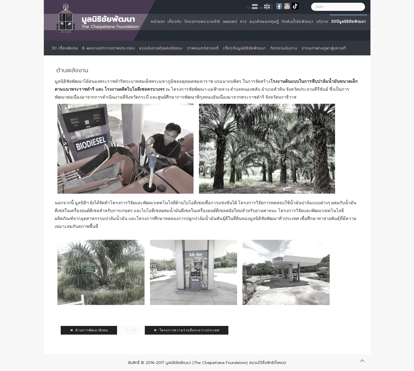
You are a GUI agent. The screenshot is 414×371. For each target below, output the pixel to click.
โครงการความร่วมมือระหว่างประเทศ (186, 330)
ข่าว (243, 21)
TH (248, 8)
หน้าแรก (158, 21)
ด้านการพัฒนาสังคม (89, 330)
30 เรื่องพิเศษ (64, 48)
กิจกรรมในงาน (283, 48)
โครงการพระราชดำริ (202, 21)
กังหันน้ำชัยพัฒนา (298, 21)
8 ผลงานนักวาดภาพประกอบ (108, 48)
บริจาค (322, 21)
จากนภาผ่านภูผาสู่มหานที (324, 48)
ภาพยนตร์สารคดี (203, 48)
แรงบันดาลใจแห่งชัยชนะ (161, 48)
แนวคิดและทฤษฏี (264, 21)
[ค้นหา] (338, 7)
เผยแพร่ (230, 21)
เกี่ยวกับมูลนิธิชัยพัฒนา (244, 48)
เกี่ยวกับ (175, 21)
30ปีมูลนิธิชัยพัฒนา (348, 21)
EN (261, 8)
